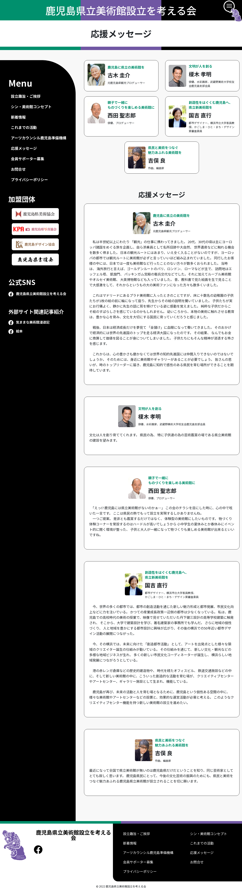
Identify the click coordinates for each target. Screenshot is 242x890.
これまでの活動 (24, 127)
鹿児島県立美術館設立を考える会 (121, 10)
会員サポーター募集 (27, 158)
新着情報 (18, 117)
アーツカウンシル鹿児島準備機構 (38, 137)
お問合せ (18, 169)
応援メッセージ (24, 148)
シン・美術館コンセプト (31, 106)
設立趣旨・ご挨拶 (26, 96)
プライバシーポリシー (29, 179)
